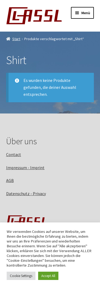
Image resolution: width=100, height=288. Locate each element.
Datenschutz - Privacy (26, 193)
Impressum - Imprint (25, 167)
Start (16, 38)
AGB (10, 180)
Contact (13, 154)
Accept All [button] (48, 276)
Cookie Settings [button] (21, 276)
